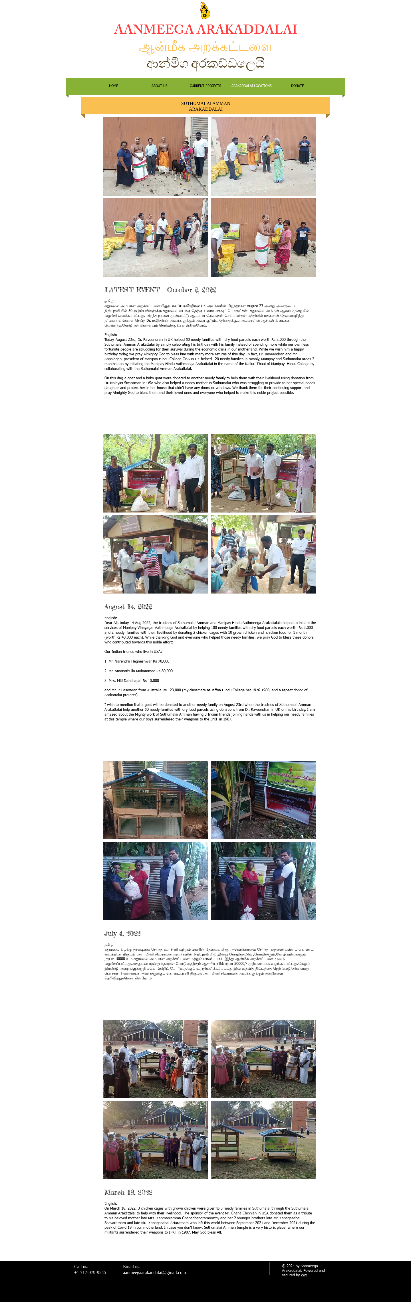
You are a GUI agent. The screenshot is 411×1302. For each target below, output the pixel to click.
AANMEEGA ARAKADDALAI (205, 32)
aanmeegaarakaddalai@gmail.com (154, 1272)
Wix (304, 1275)
